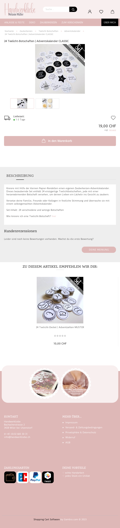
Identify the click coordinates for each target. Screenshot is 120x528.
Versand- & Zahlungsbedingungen (83, 427)
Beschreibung (20, 176)
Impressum (71, 422)
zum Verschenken (72, 22)
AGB (67, 442)
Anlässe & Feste (14, 22)
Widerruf (70, 437)
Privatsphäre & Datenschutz (80, 432)
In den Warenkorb (56, 140)
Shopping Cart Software (47, 519)
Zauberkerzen (48, 22)
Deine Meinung (99, 249)
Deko (32, 22)
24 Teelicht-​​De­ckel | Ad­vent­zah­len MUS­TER (60, 327)
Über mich (110, 22)
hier (54, 216)
